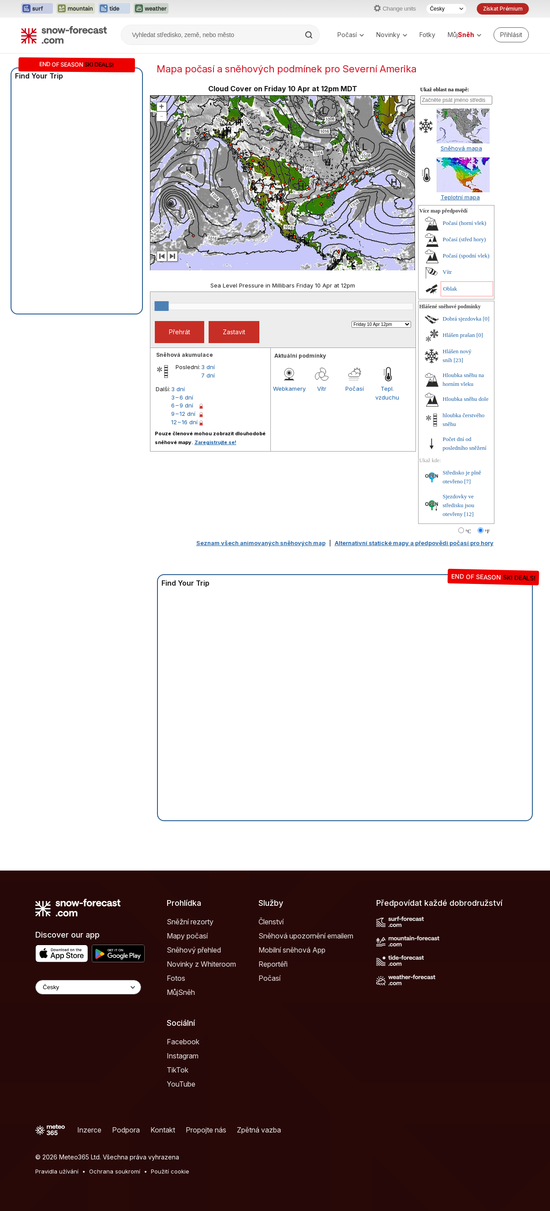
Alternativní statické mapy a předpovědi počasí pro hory (414, 542)
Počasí (350, 34)
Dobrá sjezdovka (462, 318)
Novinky (391, 34)
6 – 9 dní (182, 405)
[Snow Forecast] (64, 35)
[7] (467, 481)
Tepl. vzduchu (387, 393)
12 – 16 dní (184, 422)
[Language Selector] (88, 987)
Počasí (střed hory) (464, 239)
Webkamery (289, 388)
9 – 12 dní (183, 413)
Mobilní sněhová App (292, 950)
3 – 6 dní (182, 397)
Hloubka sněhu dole (466, 399)
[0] (486, 318)
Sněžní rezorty (190, 921)
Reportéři (273, 964)
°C (468, 531)
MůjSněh (181, 992)
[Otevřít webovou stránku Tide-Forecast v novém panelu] (114, 9)
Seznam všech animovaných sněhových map (261, 542)
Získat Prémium (503, 8)
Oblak (450, 288)
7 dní (208, 375)
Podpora (126, 1129)
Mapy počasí (187, 935)
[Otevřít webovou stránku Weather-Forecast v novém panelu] (151, 9)
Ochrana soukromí (114, 1171)
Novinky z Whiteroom (201, 964)
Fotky (427, 34)
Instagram (182, 1055)
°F (487, 531)
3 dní (208, 366)
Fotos (176, 978)
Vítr (321, 388)
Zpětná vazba (259, 1129)
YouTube (181, 1084)
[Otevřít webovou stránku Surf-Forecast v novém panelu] (37, 9)
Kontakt (162, 1129)
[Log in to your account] (511, 34)
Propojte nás (206, 1129)
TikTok (177, 1069)
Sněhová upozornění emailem (305, 935)
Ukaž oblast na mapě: (444, 89)
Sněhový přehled (194, 950)
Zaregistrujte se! (215, 442)
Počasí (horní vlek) (464, 223)
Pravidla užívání (57, 1171)
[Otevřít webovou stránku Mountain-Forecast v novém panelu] (75, 9)
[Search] (309, 35)
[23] (458, 360)
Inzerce (89, 1129)
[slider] (161, 306)
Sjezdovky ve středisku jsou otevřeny (459, 505)
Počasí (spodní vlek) (466, 255)
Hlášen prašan (459, 335)
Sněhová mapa (461, 148)
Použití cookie (170, 1171)
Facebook (183, 1041)
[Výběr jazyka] (446, 9)
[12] (469, 514)
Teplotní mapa (460, 197)
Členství (271, 921)
